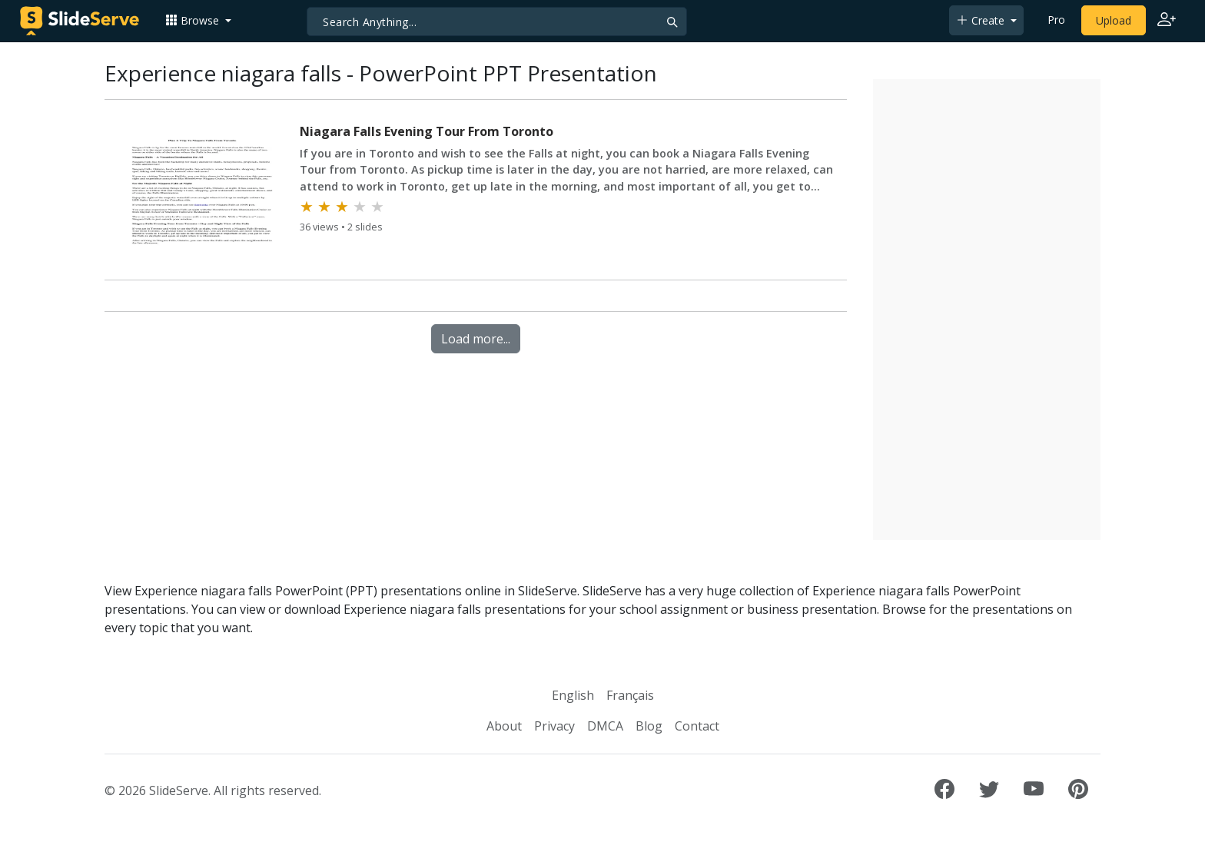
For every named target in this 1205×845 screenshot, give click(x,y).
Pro (1056, 19)
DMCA (605, 725)
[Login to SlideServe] (1166, 20)
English (573, 695)
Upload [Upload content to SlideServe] (1113, 20)
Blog (649, 725)
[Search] (497, 21)
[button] (198, 20)
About (504, 725)
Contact (697, 725)
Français (630, 695)
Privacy (554, 725)
